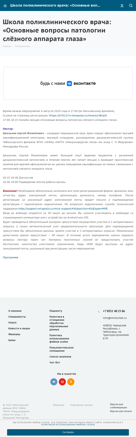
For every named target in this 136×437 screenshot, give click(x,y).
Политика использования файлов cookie (59, 338)
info (105, 318)
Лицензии (58, 404)
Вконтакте (53, 381)
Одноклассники (70, 381)
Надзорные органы (81, 404)
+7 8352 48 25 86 (114, 311)
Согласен (68, 432)
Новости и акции (19, 328)
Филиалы (14, 334)
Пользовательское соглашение (61, 349)
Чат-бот (54, 362)
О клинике (15, 310)
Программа (10, 257)
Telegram (79, 381)
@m (110, 318)
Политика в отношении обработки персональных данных (58, 323)
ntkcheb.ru (120, 318)
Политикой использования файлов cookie (68, 424)
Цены (11, 340)
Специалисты (17, 316)
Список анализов (60, 356)
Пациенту (55, 310)
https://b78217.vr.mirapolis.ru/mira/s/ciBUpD (78, 115)
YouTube (62, 381)
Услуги (12, 322)
